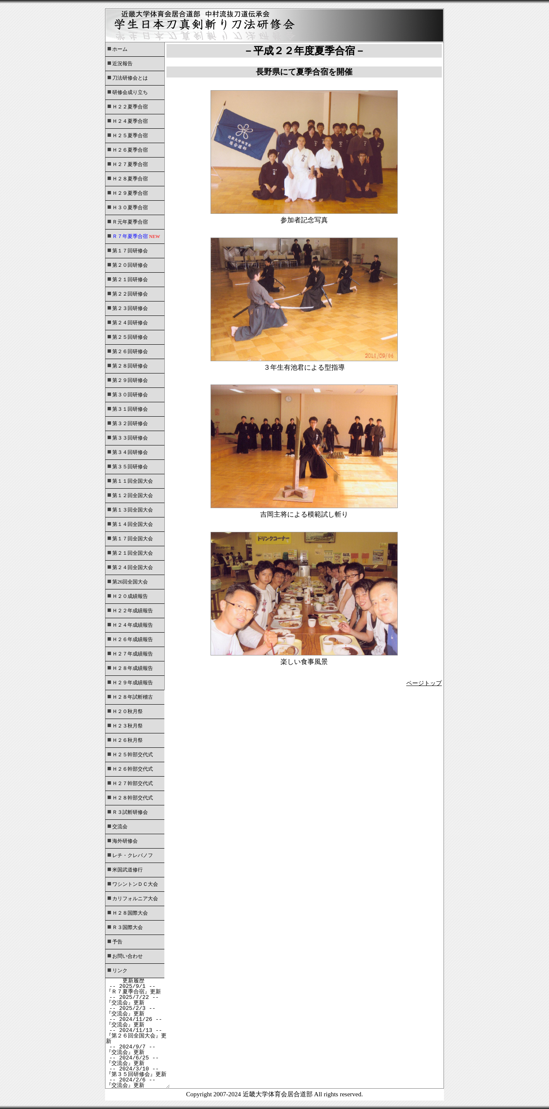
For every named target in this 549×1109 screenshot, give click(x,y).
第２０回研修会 (130, 265)
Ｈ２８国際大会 (130, 913)
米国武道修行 (127, 870)
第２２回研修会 (130, 294)
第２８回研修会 (130, 366)
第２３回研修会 (130, 308)
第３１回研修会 (130, 409)
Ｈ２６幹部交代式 (132, 769)
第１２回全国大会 (132, 495)
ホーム (120, 49)
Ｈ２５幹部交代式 (132, 755)
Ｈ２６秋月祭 (127, 740)
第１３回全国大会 (132, 510)
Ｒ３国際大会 (127, 927)
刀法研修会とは (130, 78)
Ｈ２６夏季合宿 (130, 150)
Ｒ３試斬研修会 (130, 812)
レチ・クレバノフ (132, 855)
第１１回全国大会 (132, 481)
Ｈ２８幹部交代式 (132, 798)
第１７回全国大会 (132, 539)
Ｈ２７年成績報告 (132, 654)
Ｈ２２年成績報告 (132, 611)
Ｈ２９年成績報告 (132, 683)
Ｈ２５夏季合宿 (130, 135)
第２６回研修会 (130, 351)
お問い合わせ (127, 956)
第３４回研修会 (130, 452)
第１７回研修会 (130, 251)
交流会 (120, 827)
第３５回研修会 (130, 467)
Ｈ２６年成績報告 (132, 639)
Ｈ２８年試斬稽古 (132, 697)
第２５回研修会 (130, 337)
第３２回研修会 (130, 423)
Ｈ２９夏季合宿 (130, 193)
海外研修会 (125, 841)
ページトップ (424, 683)
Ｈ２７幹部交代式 (132, 783)
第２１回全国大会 (132, 553)
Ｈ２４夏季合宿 (130, 121)
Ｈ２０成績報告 (130, 596)
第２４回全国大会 (132, 567)
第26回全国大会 (130, 582)
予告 (117, 942)
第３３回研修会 (130, 438)
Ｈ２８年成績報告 (132, 668)
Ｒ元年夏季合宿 (130, 222)
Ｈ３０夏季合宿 (130, 207)
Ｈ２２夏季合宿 (130, 107)
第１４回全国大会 (132, 524)
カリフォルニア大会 (135, 899)
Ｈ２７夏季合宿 (130, 164)
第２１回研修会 (130, 279)
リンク (120, 970)
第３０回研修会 (130, 395)
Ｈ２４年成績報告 (132, 625)
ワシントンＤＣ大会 (135, 884)
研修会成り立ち (130, 92)
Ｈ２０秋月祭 (127, 711)
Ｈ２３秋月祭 (127, 726)
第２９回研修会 (130, 380)
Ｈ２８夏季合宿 (130, 179)
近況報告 (122, 63)
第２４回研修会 (130, 323)
